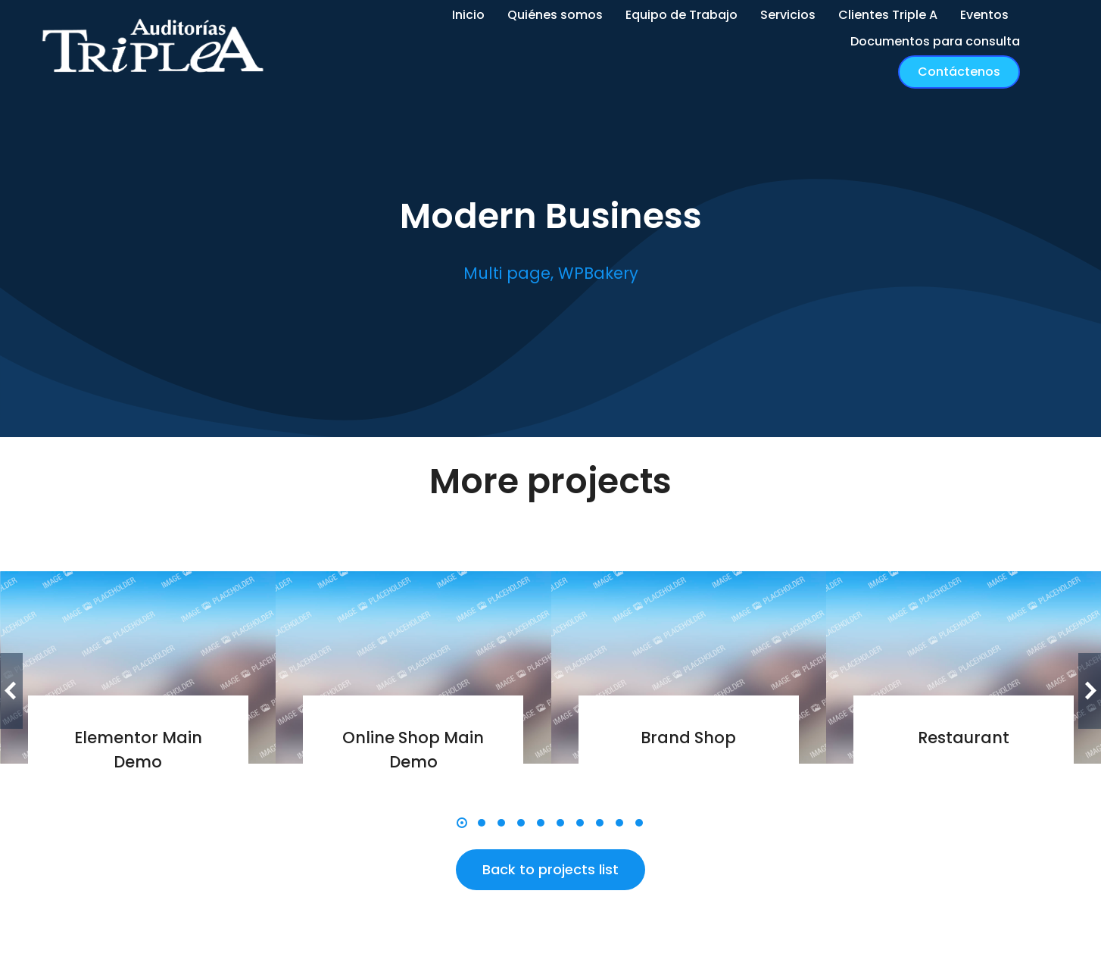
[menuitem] (468, 15)
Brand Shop (688, 738)
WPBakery (598, 273)
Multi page (506, 273)
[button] (462, 823)
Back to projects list (550, 869)
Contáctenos (959, 71)
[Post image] (138, 667)
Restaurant (963, 738)
